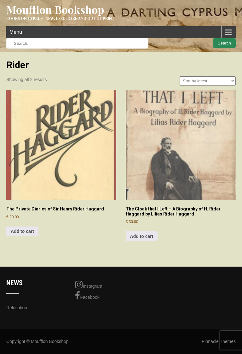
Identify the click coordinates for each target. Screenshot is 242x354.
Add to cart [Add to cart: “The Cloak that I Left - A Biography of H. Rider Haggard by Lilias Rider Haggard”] (141, 236)
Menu (15, 32)
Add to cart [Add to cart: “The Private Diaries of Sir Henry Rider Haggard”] (22, 231)
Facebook (87, 295)
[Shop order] (208, 81)
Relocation (16, 307)
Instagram (88, 284)
